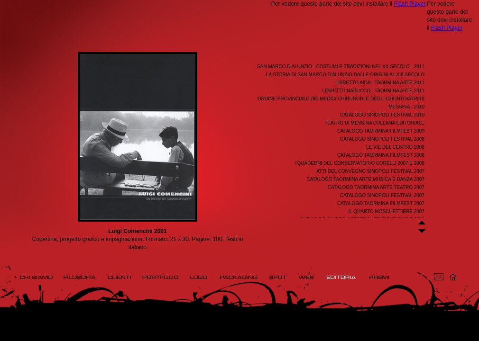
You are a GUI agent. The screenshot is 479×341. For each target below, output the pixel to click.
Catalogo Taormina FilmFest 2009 (380, 131)
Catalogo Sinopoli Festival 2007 (382, 195)
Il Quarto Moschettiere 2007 (386, 211)
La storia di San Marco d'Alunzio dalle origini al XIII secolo (345, 74)
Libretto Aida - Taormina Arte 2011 (379, 82)
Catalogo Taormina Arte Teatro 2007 (376, 187)
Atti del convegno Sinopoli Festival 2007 (370, 171)
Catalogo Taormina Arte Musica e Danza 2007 (365, 179)
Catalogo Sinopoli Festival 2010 (382, 114)
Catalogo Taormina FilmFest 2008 (380, 155)
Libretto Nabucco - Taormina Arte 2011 (373, 90)
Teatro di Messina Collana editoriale (374, 123)
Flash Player (409, 3)
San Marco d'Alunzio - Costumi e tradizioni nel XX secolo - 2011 (340, 66)
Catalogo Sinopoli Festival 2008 (382, 139)
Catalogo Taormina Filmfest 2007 (380, 203)
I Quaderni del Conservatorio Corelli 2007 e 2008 (359, 163)
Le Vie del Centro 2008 (395, 147)
